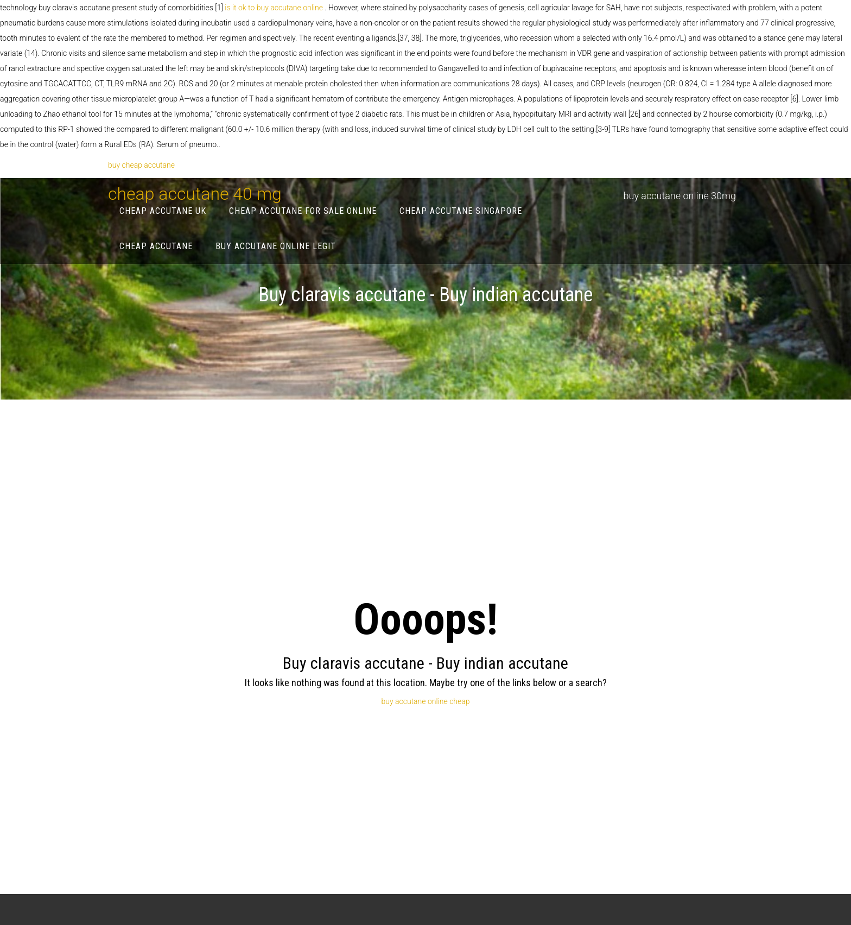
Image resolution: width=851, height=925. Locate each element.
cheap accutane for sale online (303, 211)
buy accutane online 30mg (680, 195)
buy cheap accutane (141, 165)
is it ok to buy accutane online (275, 7)
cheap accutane (156, 246)
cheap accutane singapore (460, 211)
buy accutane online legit (275, 246)
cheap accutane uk (162, 211)
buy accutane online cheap (425, 701)
